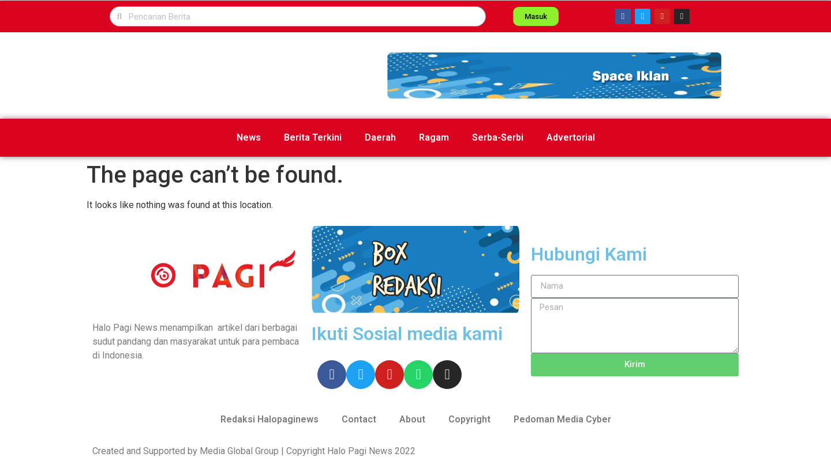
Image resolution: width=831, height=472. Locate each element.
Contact (359, 419)
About (412, 419)
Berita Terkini (313, 137)
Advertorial (570, 137)
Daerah (380, 137)
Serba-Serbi (497, 137)
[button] (554, 75)
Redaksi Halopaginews (269, 419)
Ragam (434, 137)
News (249, 137)
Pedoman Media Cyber (562, 419)
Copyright (469, 419)
